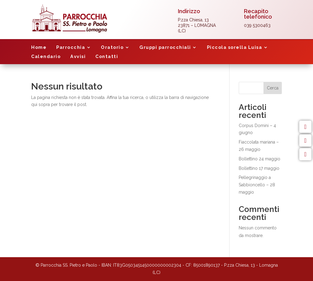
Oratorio (112, 47)
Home (38, 47)
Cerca (272, 88)
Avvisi (78, 56)
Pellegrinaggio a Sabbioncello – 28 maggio (257, 185)
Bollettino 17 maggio (259, 168)
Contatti (106, 56)
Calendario (46, 56)
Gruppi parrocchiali (165, 47)
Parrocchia (70, 47)
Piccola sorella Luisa (234, 47)
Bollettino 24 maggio (259, 158)
